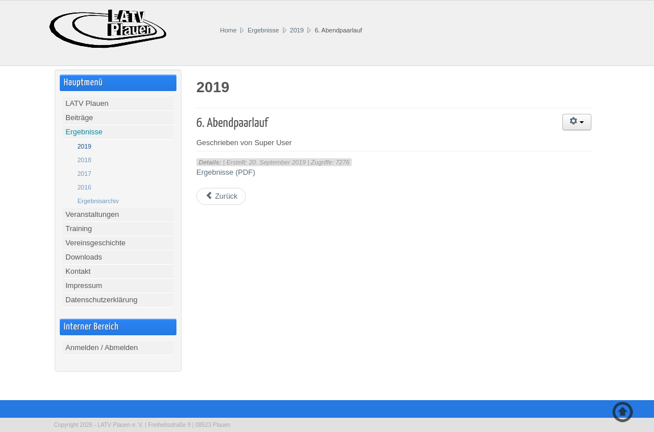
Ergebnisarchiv (98, 201)
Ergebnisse (263, 30)
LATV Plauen (87, 103)
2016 (84, 187)
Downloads (83, 257)
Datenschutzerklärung (101, 299)
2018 (84, 160)
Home (228, 30)
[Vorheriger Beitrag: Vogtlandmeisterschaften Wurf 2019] (221, 196)
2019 (296, 30)
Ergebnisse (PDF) (225, 172)
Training (78, 228)
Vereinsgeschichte (95, 242)
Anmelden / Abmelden (101, 347)
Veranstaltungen (92, 214)
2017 (84, 173)
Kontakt (78, 271)
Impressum (83, 285)
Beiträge (79, 117)
